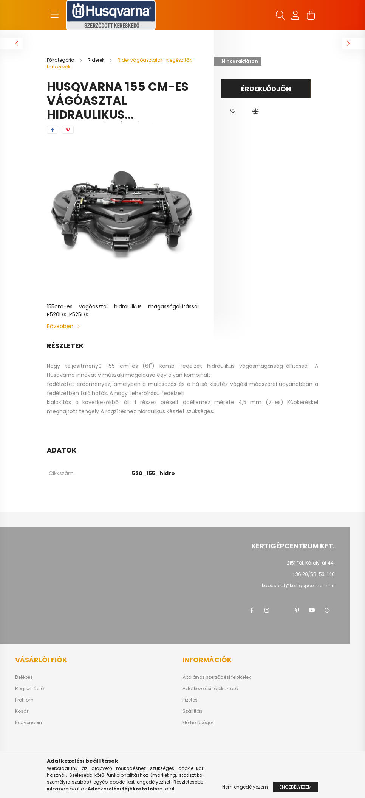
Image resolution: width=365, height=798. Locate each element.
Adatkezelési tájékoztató (210, 688)
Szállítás (192, 711)
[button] (232, 111)
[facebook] (52, 130)
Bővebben (60, 326)
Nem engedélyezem (245, 787)
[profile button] (295, 15)
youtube (312, 610)
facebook (251, 610)
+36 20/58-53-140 (313, 574)
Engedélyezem (296, 787)
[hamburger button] (54, 15)
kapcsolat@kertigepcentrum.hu (298, 585)
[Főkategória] (61, 60)
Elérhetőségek (198, 722)
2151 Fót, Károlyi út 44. (311, 563)
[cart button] (310, 15)
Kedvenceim (29, 722)
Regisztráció (29, 688)
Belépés (24, 677)
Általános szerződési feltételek (216, 677)
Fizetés (190, 700)
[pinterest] (68, 130)
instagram (266, 610)
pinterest (297, 610)
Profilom (24, 700)
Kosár (21, 711)
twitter (281, 610)
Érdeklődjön (266, 88)
